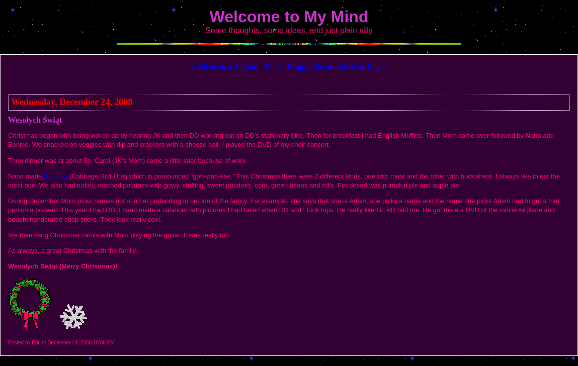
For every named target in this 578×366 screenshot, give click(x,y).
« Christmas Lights (225, 66)
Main (272, 66)
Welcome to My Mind (289, 17)
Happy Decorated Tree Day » (336, 66)
